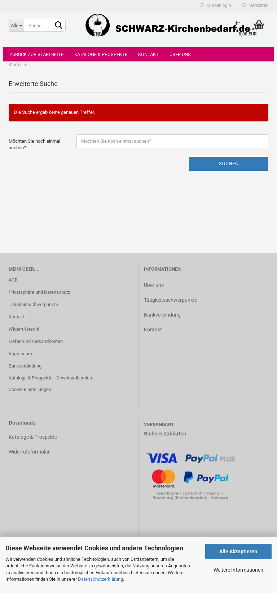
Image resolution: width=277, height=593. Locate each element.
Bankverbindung (25, 366)
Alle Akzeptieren (238, 551)
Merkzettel (255, 5)
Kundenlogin (215, 5)
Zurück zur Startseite (36, 54)
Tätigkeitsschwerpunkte (33, 304)
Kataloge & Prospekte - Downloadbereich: (51, 378)
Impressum (20, 353)
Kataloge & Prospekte (100, 54)
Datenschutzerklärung (100, 579)
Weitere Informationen (238, 570)
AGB (13, 280)
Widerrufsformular (29, 452)
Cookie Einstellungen (30, 389)
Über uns (180, 54)
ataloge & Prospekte (34, 437)
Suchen (229, 163)
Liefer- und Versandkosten (36, 341)
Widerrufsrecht (24, 329)
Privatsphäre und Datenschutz (39, 292)
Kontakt (148, 54)
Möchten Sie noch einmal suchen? (34, 144)
